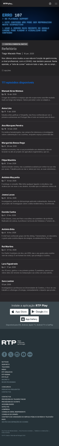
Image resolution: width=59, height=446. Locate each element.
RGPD (4, 419)
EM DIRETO (5, 379)
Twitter (11, 354)
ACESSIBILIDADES (8, 404)
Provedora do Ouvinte (11, 402)
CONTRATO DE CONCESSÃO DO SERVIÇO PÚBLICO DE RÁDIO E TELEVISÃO (27, 417)
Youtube (23, 354)
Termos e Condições (41, 431)
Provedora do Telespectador (14, 399)
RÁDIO (4, 369)
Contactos (6, 392)
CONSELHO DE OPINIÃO (10, 414)
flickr (30, 354)
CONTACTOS (6, 397)
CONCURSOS (6, 387)
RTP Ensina (6, 374)
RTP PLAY (5, 377)
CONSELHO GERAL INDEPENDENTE (13, 412)
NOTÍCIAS (5, 362)
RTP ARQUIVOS (7, 372)
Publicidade (6, 432)
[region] (29, 23)
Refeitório (9, 49)
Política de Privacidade (9, 431)
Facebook (4, 354)
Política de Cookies (26, 431)
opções (6, 70)
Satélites (5, 407)
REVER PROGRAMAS (9, 382)
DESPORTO (6, 364)
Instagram (17, 354)
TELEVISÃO (6, 367)
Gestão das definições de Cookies (15, 422)
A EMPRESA (6, 409)
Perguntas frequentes (11, 389)
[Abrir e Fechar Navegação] (56, 3)
